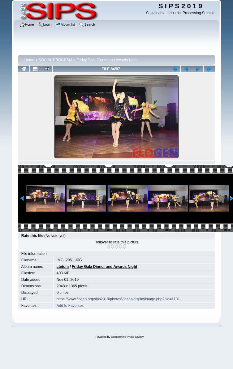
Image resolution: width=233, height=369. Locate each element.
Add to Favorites (70, 305)
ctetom (63, 266)
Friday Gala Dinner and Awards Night (107, 60)
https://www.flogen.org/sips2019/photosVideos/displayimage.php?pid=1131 (118, 299)
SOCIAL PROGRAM (55, 60)
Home (29, 60)
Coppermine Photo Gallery (127, 336)
